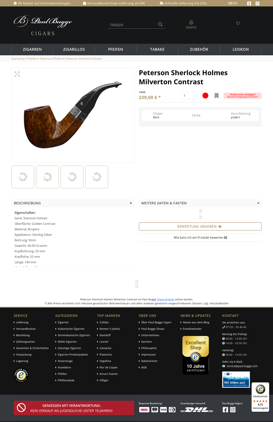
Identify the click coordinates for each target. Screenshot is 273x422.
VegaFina (105, 361)
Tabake (157, 49)
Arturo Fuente (109, 374)
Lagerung (22, 361)
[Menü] (267, 384)
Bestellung (23, 335)
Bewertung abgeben (199, 226)
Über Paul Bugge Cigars (156, 322)
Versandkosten (26, 329)
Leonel (104, 342)
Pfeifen (115, 49)
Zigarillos (74, 49)
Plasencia (106, 354)
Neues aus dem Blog (196, 322)
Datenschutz (149, 361)
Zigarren (32, 49)
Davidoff (105, 335)
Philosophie (149, 348)
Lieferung (22, 322)
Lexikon (241, 49)
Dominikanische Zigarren (74, 335)
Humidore (64, 367)
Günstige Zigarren (69, 348)
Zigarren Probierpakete (73, 354)
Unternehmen (150, 335)
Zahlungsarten (25, 342)
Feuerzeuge (65, 361)
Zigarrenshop (165, 299)
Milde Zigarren (67, 342)
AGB (144, 367)
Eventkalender (192, 329)
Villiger (104, 380)
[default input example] (189, 95)
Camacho (105, 348)
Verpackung (23, 354)
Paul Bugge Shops (152, 329)
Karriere (146, 342)
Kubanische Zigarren (71, 329)
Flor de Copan (109, 367)
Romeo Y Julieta (110, 329)
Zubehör (199, 49)
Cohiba (104, 322)
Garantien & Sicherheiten (32, 348)
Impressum (148, 354)
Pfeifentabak (66, 380)
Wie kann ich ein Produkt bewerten (200, 237)
